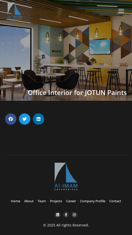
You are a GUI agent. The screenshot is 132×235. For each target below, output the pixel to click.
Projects (56, 201)
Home (15, 201)
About (29, 201)
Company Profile (92, 201)
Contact (115, 201)
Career (71, 201)
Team (42, 201)
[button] (10, 119)
